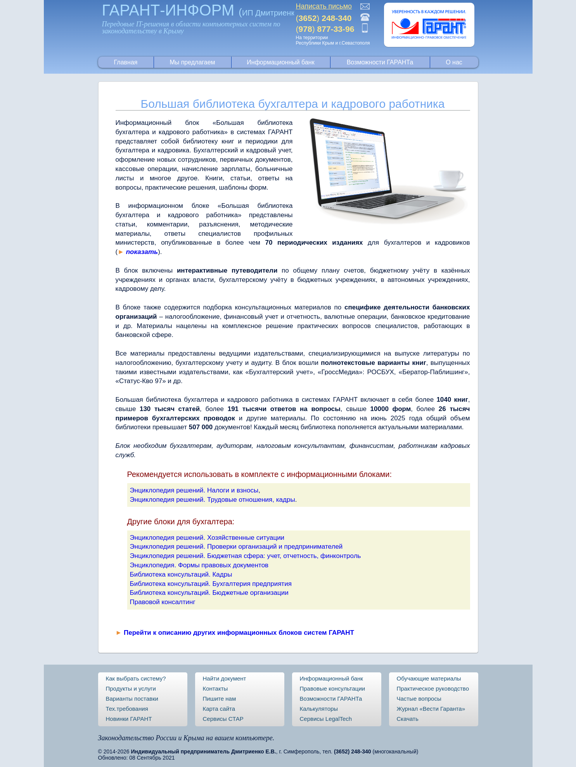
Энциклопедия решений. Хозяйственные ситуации (207, 537)
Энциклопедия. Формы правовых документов (199, 565)
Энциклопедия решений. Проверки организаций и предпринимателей (236, 546)
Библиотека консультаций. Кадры (181, 574)
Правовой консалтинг (162, 602)
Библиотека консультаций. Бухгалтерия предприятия (211, 583)
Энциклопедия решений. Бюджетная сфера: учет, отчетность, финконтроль (245, 556)
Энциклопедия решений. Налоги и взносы (194, 490)
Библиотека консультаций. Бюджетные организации (209, 592)
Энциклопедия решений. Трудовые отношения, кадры (212, 499)
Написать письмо (324, 6)
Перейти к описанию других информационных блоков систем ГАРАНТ (239, 632)
